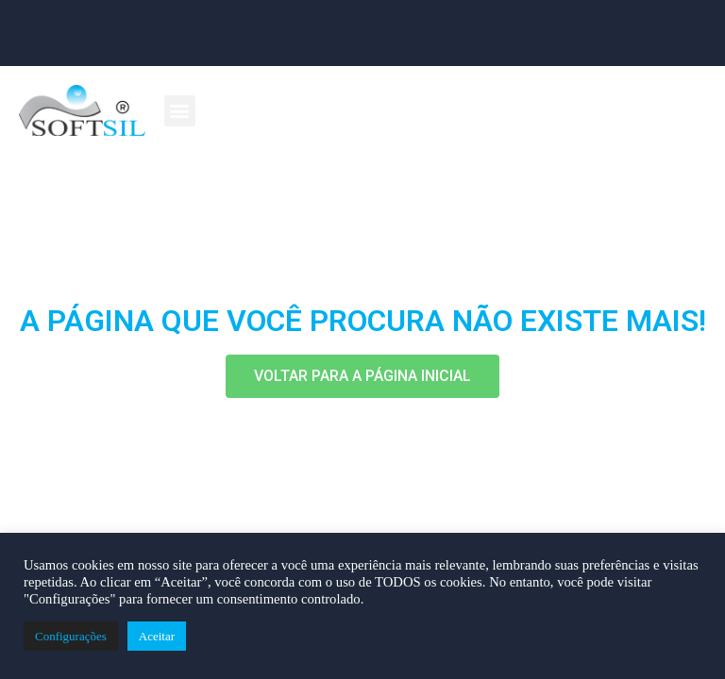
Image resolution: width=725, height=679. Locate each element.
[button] (179, 110)
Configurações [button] (71, 636)
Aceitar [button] (157, 636)
